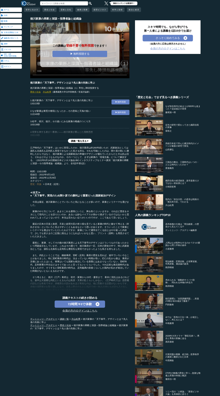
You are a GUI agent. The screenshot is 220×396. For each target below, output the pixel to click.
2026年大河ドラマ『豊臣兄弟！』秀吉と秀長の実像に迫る (182, 337)
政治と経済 (134, 10)
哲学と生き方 (32, 10)
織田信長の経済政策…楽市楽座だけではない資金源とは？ (182, 181)
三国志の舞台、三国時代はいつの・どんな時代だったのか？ (182, 163)
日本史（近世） (53, 184)
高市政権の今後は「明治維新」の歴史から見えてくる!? (182, 225)
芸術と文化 (66, 10)
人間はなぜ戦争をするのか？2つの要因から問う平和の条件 (182, 244)
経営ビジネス (100, 10)
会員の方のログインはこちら (79, 310)
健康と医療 (82, 10)
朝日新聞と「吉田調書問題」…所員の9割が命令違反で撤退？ (182, 299)
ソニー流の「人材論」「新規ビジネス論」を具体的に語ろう (182, 392)
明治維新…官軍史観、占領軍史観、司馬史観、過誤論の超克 (182, 262)
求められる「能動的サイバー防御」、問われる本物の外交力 (180, 281)
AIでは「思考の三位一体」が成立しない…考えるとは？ (182, 318)
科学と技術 (117, 10)
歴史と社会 (49, 10)
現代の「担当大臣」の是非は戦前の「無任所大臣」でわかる (182, 200)
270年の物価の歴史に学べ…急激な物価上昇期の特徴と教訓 (182, 374)
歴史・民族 (35, 184)
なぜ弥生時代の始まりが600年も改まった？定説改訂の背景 (182, 107)
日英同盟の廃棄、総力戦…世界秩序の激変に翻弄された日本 (182, 355)
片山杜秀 (47, 92)
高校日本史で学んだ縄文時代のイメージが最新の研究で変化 (182, 144)
